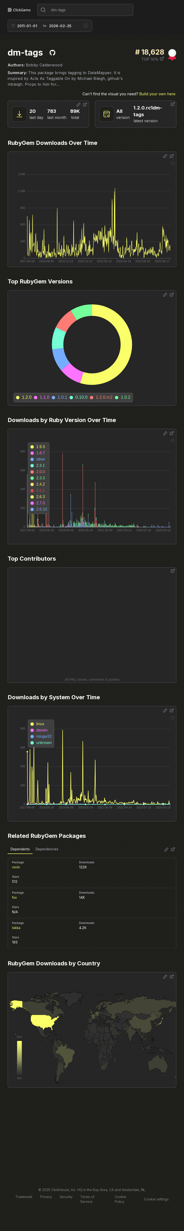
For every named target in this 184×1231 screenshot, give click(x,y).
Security (66, 1197)
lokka (16, 928)
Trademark (24, 1197)
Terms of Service (87, 1199)
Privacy (46, 1197)
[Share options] (78, 104)
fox (14, 897)
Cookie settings (156, 1199)
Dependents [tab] (20, 849)
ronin (16, 867)
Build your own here (157, 93)
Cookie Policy (120, 1199)
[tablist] (34, 849)
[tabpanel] (92, 901)
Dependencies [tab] (46, 849)
